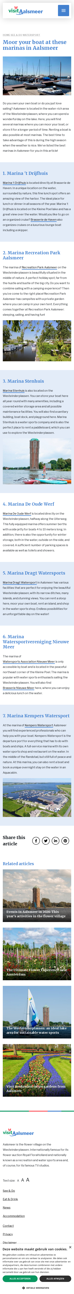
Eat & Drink (10, 1199)
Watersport (31, 34)
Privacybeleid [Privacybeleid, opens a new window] (57, 1272)
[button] (37, 1288)
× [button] (70, 1247)
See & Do (16, 34)
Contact (8, 1226)
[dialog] (37, 1269)
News (6, 1207)
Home (6, 34)
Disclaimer (10, 1242)
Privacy (8, 1234)
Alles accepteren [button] (20, 1278)
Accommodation (14, 1216)
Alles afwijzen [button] (55, 1278)
